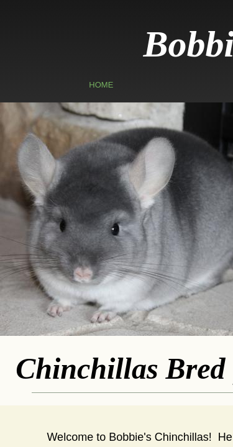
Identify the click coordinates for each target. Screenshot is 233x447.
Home (101, 84)
